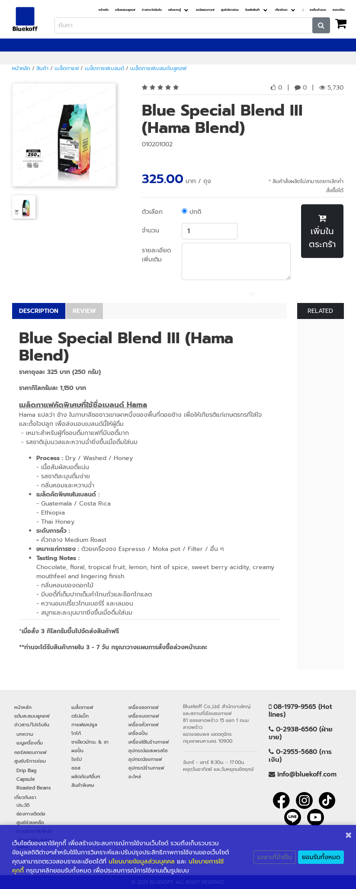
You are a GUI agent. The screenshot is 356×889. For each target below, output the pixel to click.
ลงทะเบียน (339, 10)
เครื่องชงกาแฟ (143, 707)
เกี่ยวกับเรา (281, 10)
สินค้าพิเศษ (82, 785)
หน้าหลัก (104, 10)
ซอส (75, 767)
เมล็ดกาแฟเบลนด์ (104, 68)
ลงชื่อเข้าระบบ (318, 10)
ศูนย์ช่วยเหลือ (30, 822)
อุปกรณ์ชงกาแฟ (145, 759)
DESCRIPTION (38, 311)
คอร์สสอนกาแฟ (205, 10)
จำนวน (150, 230)
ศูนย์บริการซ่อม (230, 10)
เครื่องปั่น (138, 733)
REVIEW (84, 311)
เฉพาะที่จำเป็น (274, 857)
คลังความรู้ (174, 10)
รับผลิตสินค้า (252, 10)
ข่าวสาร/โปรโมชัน (152, 10)
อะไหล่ (134, 776)
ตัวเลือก (152, 211)
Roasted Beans (33, 787)
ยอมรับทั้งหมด (321, 857)
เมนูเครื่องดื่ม (29, 742)
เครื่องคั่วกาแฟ (143, 724)
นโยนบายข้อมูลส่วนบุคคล (142, 861)
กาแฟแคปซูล (84, 724)
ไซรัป (76, 759)
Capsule (25, 779)
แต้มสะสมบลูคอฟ (125, 10)
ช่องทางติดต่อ (30, 813)
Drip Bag (26, 770)
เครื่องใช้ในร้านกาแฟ (148, 741)
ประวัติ (22, 805)
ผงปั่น (77, 750)
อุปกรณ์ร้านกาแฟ (146, 767)
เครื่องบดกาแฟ (143, 715)
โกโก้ (76, 733)
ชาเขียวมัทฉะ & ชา (90, 741)
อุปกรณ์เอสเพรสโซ (148, 750)
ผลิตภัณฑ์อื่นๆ (85, 776)
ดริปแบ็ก (80, 715)
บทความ (24, 734)
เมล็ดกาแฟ (67, 68)
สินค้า (42, 68)
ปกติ (191, 211)
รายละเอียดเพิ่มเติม (156, 255)
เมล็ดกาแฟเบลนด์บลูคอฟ (158, 68)
